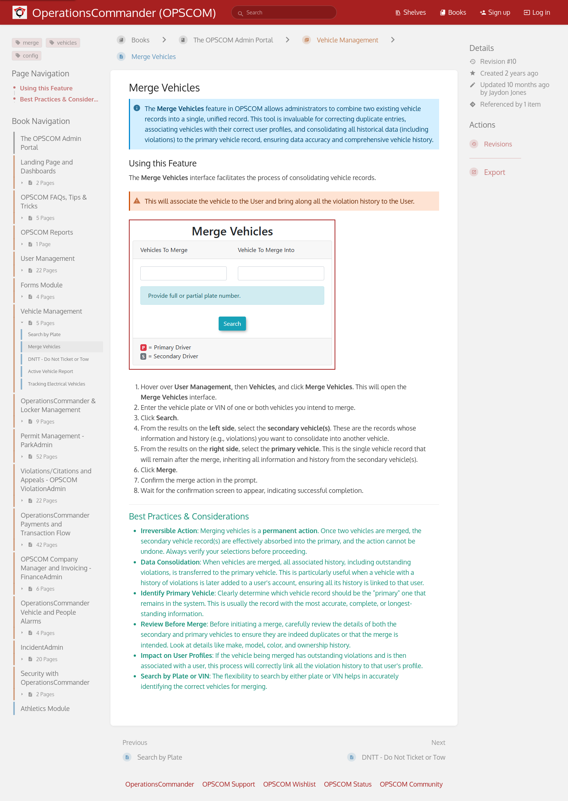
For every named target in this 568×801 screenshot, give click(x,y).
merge (27, 42)
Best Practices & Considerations (59, 99)
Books (452, 12)
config (26, 55)
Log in (537, 12)
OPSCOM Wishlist (289, 784)
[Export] (512, 172)
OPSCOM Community (411, 784)
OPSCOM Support (228, 784)
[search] (283, 12)
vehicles (63, 42)
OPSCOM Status (348, 784)
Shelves (410, 12)
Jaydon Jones (507, 92)
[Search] (240, 13)
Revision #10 (492, 61)
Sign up (495, 12)
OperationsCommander (159, 784)
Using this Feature (46, 88)
